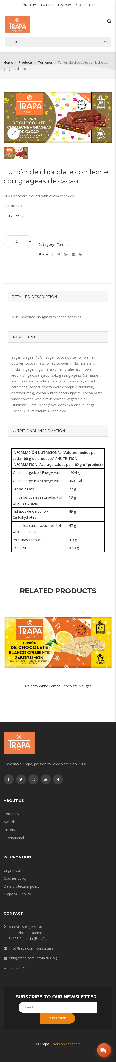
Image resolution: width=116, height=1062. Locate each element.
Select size (13, 206)
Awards (47, 5)
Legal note (12, 870)
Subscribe (57, 1018)
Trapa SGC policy (17, 894)
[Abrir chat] (104, 1050)
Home (8, 62)
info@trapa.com (21, 948)
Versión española (66, 1044)
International (14, 837)
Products (26, 62)
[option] (58, 117)
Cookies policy (15, 878)
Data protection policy (21, 886)
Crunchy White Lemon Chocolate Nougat (58, 686)
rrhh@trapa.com (22, 958)
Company (28, 5)
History (64, 5)
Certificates (86, 5)
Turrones (45, 62)
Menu (14, 42)
